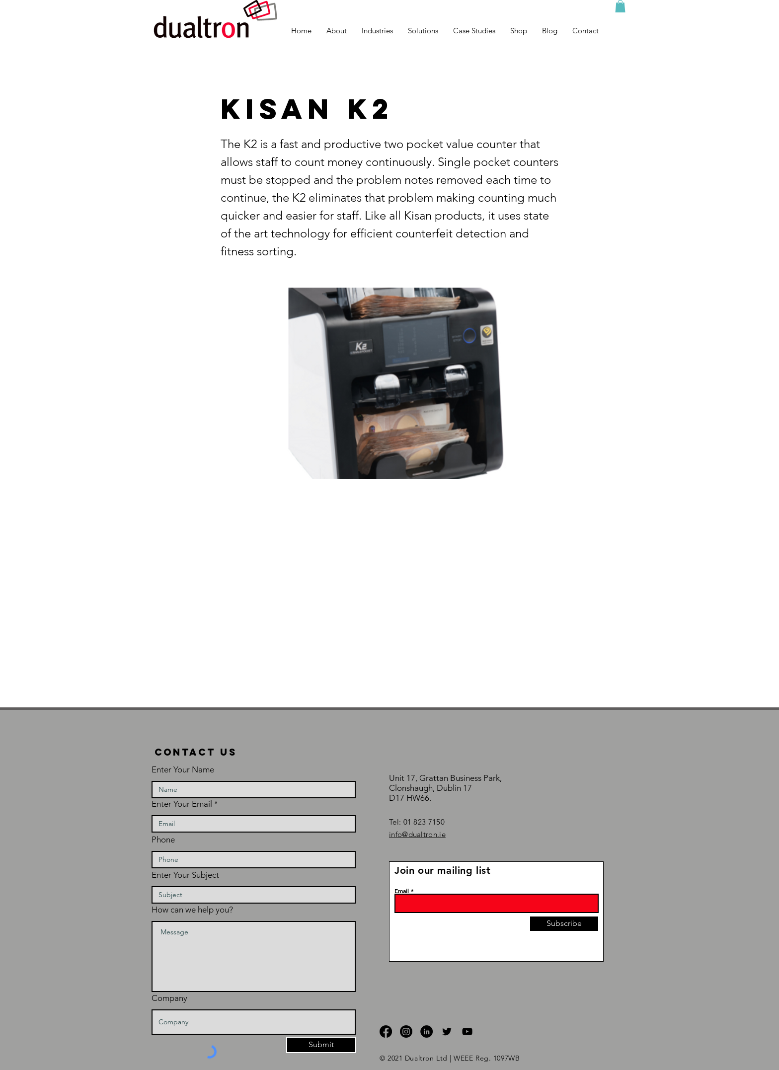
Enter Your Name (183, 769)
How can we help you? (192, 910)
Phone (163, 840)
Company (169, 998)
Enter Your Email (182, 804)
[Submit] (321, 1045)
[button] (620, 6)
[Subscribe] (564, 924)
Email (401, 891)
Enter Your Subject (185, 875)
